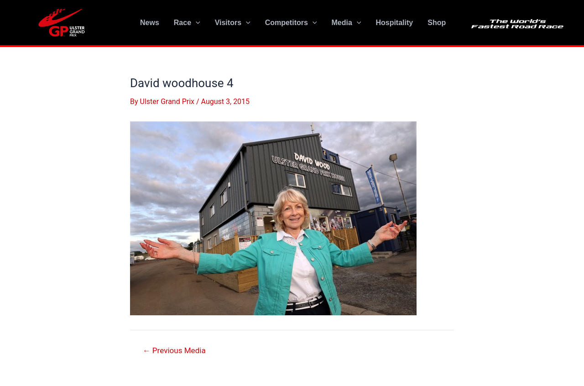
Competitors (291, 23)
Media (346, 23)
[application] (195, 23)
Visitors (232, 23)
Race (187, 23)
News (149, 22)
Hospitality (394, 22)
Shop (437, 22)
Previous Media (174, 351)
